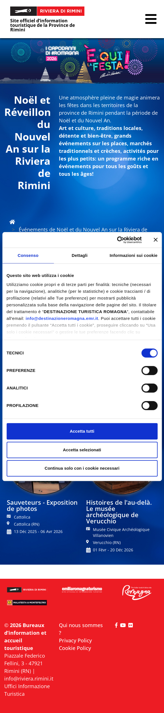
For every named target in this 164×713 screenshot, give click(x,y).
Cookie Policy (75, 648)
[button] (150, 19)
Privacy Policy (75, 640)
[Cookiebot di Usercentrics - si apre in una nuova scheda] (117, 240)
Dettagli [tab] (80, 255)
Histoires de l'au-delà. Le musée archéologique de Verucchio (119, 511)
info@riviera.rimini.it (28, 678)
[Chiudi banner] (155, 240)
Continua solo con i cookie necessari (81, 468)
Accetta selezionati (82, 449)
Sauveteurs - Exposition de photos (42, 505)
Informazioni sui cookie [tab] (133, 255)
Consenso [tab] (28, 255)
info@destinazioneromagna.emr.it (62, 318)
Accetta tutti (82, 431)
